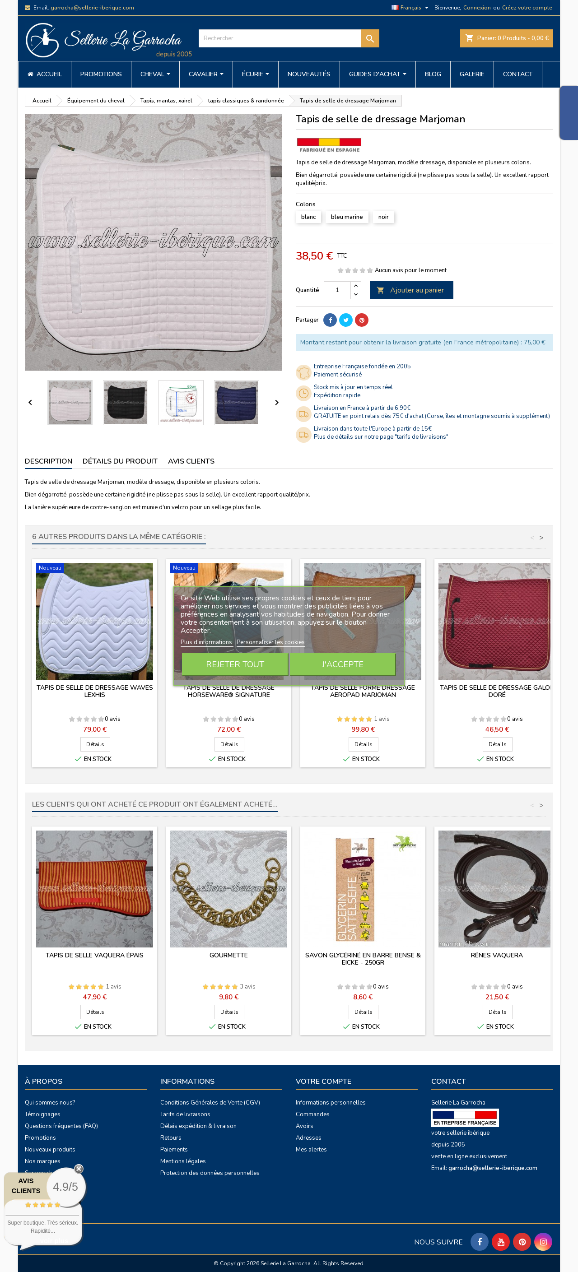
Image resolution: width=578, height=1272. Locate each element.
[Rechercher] (289, 38)
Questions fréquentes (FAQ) (61, 1126)
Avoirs (304, 1126)
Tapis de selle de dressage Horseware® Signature (229, 691)
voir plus (54, 1240)
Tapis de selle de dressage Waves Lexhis (95, 691)
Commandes (313, 1114)
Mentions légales (183, 1161)
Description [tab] (48, 461)
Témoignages (43, 1114)
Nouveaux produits (50, 1150)
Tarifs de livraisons (185, 1114)
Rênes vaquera (497, 955)
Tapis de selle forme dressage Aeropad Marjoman (363, 691)
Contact (448, 1081)
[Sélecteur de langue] (411, 7)
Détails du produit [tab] (120, 461)
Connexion (477, 7)
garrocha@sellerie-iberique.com (92, 7)
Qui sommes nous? (50, 1103)
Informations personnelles (331, 1103)
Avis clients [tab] (191, 461)
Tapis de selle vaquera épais (95, 955)
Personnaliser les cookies (271, 642)
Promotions (40, 1138)
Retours (171, 1138)
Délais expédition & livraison (198, 1126)
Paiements (174, 1150)
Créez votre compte (527, 7)
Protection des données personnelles (210, 1173)
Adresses (309, 1138)
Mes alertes (311, 1150)
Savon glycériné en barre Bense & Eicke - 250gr (363, 959)
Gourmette (229, 955)
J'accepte (343, 664)
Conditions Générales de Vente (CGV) (210, 1103)
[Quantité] (337, 290)
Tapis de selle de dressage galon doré (497, 691)
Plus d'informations (207, 642)
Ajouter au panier (410, 290)
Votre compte (323, 1081)
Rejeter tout (235, 664)
